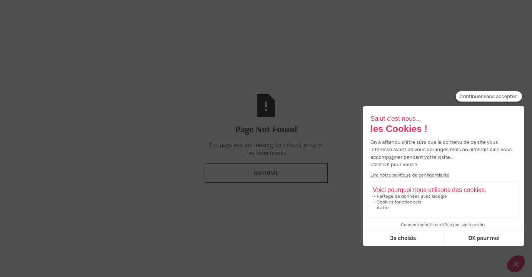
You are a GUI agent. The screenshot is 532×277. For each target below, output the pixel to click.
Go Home (266, 172)
